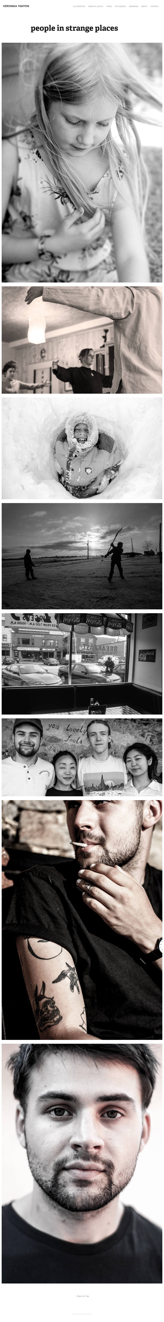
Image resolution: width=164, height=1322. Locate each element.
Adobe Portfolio (86, 1314)
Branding (133, 6)
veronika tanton (16, 6)
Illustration (79, 6)
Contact (154, 6)
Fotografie (120, 6)
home (109, 6)
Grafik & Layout (95, 6)
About (144, 6)
